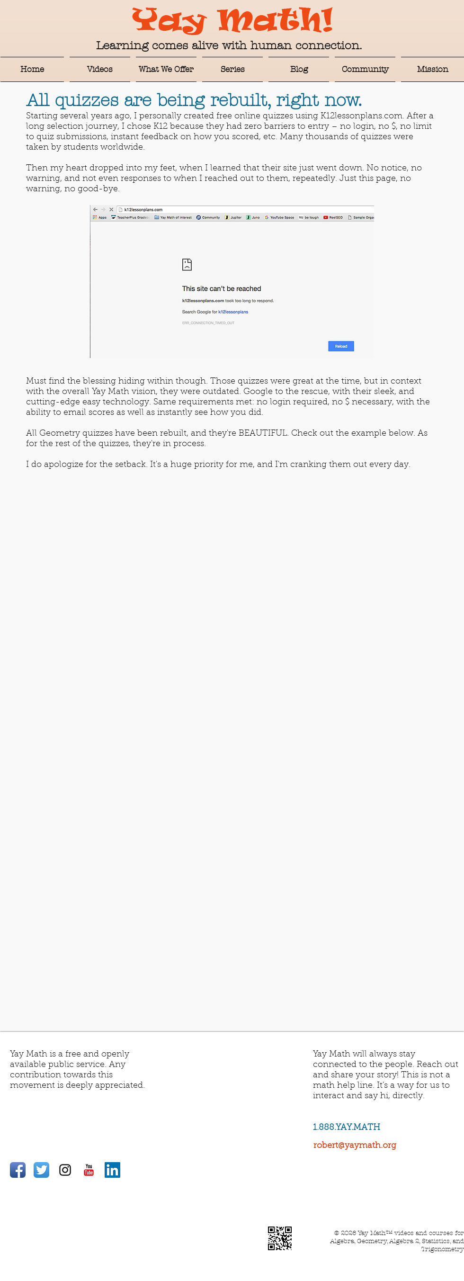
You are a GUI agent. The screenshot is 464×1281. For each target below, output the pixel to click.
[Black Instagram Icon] (65, 1170)
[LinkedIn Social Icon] (112, 1170)
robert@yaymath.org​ (354, 1146)
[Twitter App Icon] (41, 1170)
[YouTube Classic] (89, 1170)
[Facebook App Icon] (18, 1170)
